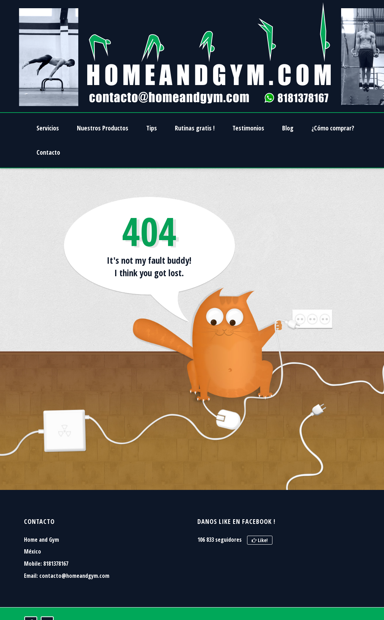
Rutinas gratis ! (195, 128)
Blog (288, 128)
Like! (260, 540)
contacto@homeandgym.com (74, 576)
